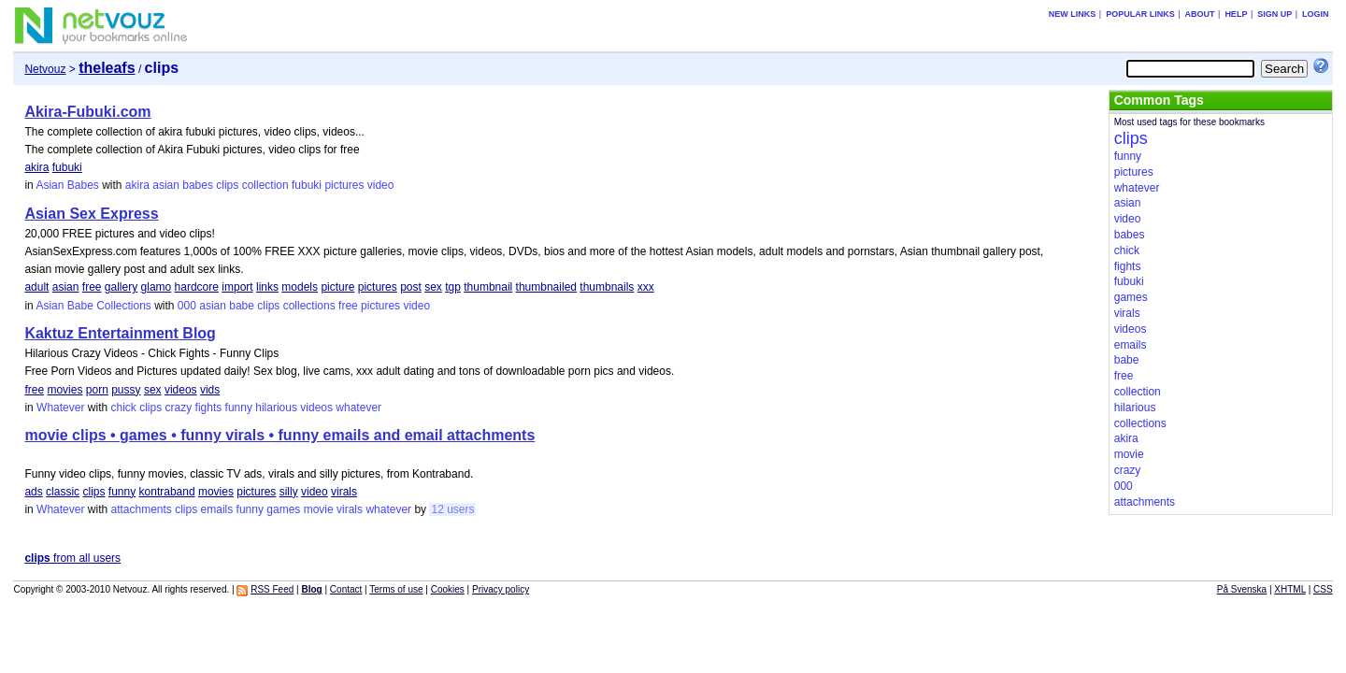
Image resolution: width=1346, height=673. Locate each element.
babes (197, 185)
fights (208, 407)
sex (433, 287)
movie (319, 509)
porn (97, 389)
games (283, 509)
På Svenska (1242, 589)
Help (1235, 14)
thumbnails (607, 287)
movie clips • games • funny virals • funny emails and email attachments (279, 435)
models (299, 287)
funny (238, 407)
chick (123, 407)
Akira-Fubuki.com (87, 112)
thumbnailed (546, 287)
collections (309, 305)
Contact (346, 589)
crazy (179, 407)
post (411, 287)
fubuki (67, 167)
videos (181, 389)
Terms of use (395, 589)
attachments (140, 509)
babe (241, 305)
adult (36, 287)
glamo (156, 287)
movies (64, 389)
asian (165, 185)
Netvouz (44, 69)
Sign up (1274, 14)
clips (227, 185)
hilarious (276, 407)
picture (337, 287)
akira (36, 167)
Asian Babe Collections (93, 305)
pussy (125, 389)
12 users (452, 509)
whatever (358, 407)
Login (1315, 14)
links (267, 287)
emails (217, 509)
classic (62, 491)
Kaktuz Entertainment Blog (119, 333)
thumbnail (488, 287)
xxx (645, 287)
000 (187, 305)
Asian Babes (67, 185)
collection (265, 185)
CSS (1323, 589)
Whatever (60, 407)
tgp (453, 287)
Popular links (1140, 14)
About (1200, 14)
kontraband (167, 491)
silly (288, 491)
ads (33, 491)
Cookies (448, 589)
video (380, 185)
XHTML (1290, 589)
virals (344, 491)
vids (210, 389)
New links (1072, 14)
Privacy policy (500, 589)
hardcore (197, 287)
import (237, 287)
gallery (121, 287)
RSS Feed (272, 589)
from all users (72, 558)
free (92, 287)
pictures (344, 185)
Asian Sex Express (91, 214)
